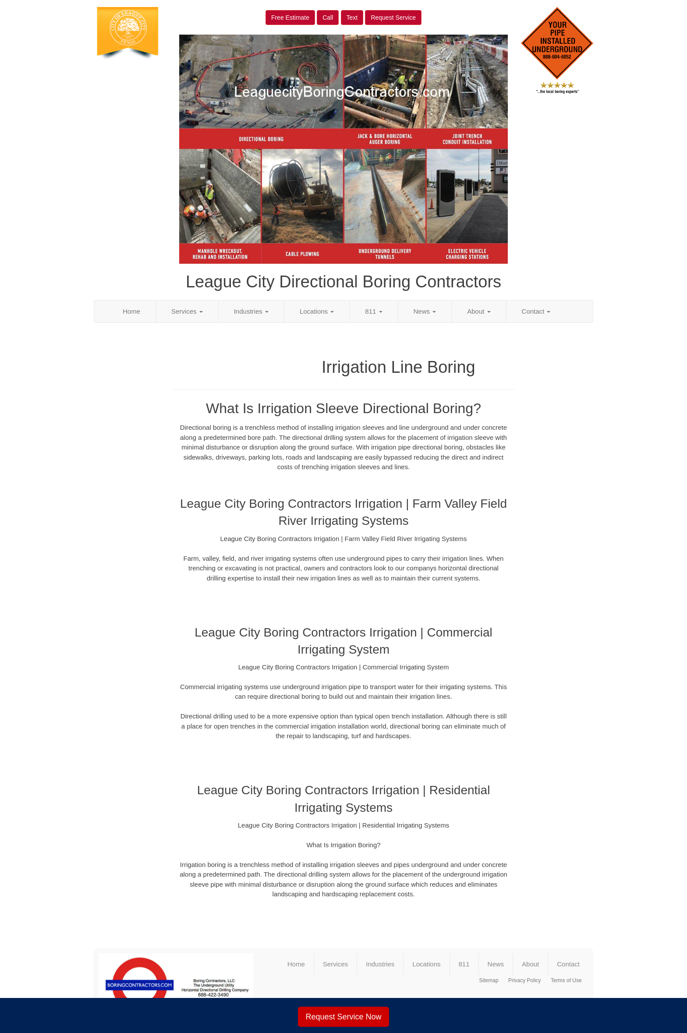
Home (131, 311)
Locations (317, 311)
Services (187, 311)
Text (352, 17)
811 (373, 311)
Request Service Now (343, 1016)
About (478, 311)
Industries (251, 311)
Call (327, 17)
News (425, 311)
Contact (536, 311)
